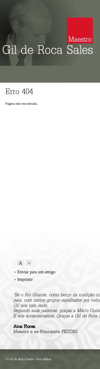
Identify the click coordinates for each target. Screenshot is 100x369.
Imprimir (25, 279)
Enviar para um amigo (36, 272)
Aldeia (46, 359)
